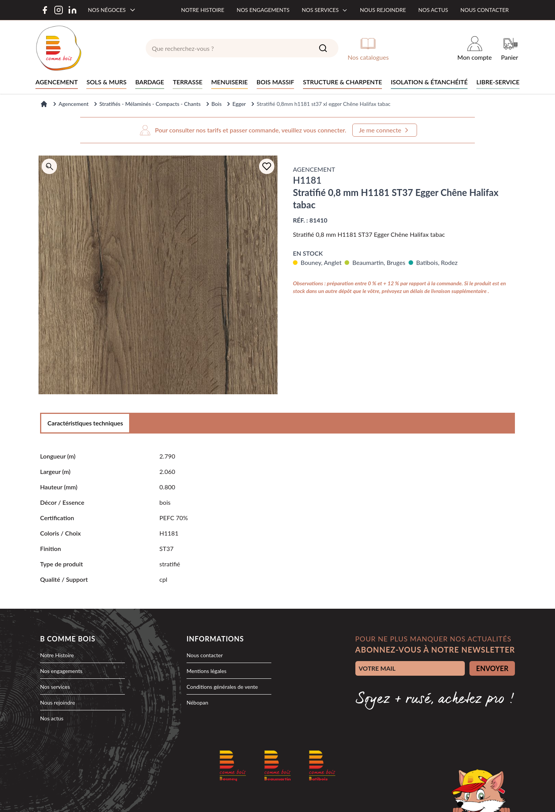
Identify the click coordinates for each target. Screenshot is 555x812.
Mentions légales (207, 671)
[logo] (58, 48)
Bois (217, 103)
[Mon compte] (474, 48)
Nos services (325, 10)
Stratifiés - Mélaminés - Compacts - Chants (150, 103)
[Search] (323, 48)
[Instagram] (58, 10)
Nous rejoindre (383, 10)
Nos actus (433, 10)
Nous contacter (485, 10)
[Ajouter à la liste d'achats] (266, 166)
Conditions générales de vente (222, 686)
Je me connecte (384, 130)
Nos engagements (263, 10)
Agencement (74, 103)
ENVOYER (492, 668)
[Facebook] (44, 10)
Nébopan (197, 702)
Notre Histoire (57, 655)
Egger (239, 103)
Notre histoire (202, 10)
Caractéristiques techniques (85, 423)
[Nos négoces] (112, 10)
